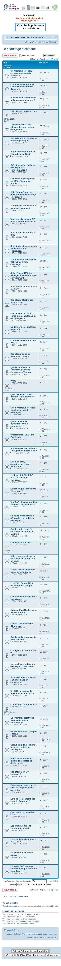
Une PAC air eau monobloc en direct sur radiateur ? (23, 503)
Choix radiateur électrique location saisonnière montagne (23, 410)
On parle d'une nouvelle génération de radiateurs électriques (22, 518)
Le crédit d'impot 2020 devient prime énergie (21, 584)
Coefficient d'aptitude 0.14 (23, 704)
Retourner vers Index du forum (16, 896)
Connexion (52, 42)
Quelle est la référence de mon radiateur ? (23, 638)
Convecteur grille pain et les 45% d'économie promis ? (22, 181)
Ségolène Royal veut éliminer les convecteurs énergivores (22, 127)
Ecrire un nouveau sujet (10, 56)
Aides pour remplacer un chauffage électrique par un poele (22, 558)
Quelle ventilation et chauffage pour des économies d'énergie (20, 369)
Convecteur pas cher (20, 542)
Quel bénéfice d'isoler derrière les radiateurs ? (22, 395)
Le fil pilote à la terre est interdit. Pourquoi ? (22, 800)
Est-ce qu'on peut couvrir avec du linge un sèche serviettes (23, 787)
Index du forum (12, 930)
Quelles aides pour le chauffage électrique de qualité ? (22, 531)
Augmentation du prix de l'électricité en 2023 (22, 152)
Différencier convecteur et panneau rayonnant (23, 206)
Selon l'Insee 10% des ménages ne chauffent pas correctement (23, 275)
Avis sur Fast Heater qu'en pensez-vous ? (23, 611)
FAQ (29, 42)
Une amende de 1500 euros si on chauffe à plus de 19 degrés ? (23, 315)
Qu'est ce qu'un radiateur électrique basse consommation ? (23, 167)
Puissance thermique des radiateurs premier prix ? (23, 98)
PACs (13, 381)
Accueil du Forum (14, 37)
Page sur (44, 59)
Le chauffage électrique (33, 37)
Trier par (19, 884)
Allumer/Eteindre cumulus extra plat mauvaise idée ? (23, 449)
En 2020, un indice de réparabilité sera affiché (22, 692)
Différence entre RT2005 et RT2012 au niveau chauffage (23, 262)
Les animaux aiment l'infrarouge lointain (20, 827)
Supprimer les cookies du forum (34, 934)
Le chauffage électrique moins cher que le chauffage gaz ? (22, 720)
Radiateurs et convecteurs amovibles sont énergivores (23, 248)
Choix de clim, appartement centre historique (20, 464)
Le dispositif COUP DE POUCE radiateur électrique (21, 477)
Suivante (53, 881)
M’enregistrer (40, 42)
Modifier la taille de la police (54, 36)
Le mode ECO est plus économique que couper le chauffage (23, 868)
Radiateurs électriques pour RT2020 (21, 301)
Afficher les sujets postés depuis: (26, 881)
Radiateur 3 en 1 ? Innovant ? (19, 773)
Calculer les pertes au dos (23, 111)
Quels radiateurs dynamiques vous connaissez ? (19, 423)
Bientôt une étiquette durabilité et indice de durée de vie (21, 760)
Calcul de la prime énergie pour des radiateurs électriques (23, 747)
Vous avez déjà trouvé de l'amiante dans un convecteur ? (23, 679)
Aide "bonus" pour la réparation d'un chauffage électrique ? (23, 194)
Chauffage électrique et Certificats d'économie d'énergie (22, 86)
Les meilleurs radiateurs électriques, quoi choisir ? (23, 665)
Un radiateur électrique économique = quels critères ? (22, 73)
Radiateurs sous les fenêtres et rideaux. (20, 355)
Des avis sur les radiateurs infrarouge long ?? (23, 139)
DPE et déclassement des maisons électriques (23, 570)
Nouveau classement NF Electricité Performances (22, 220)
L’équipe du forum (14, 934)
